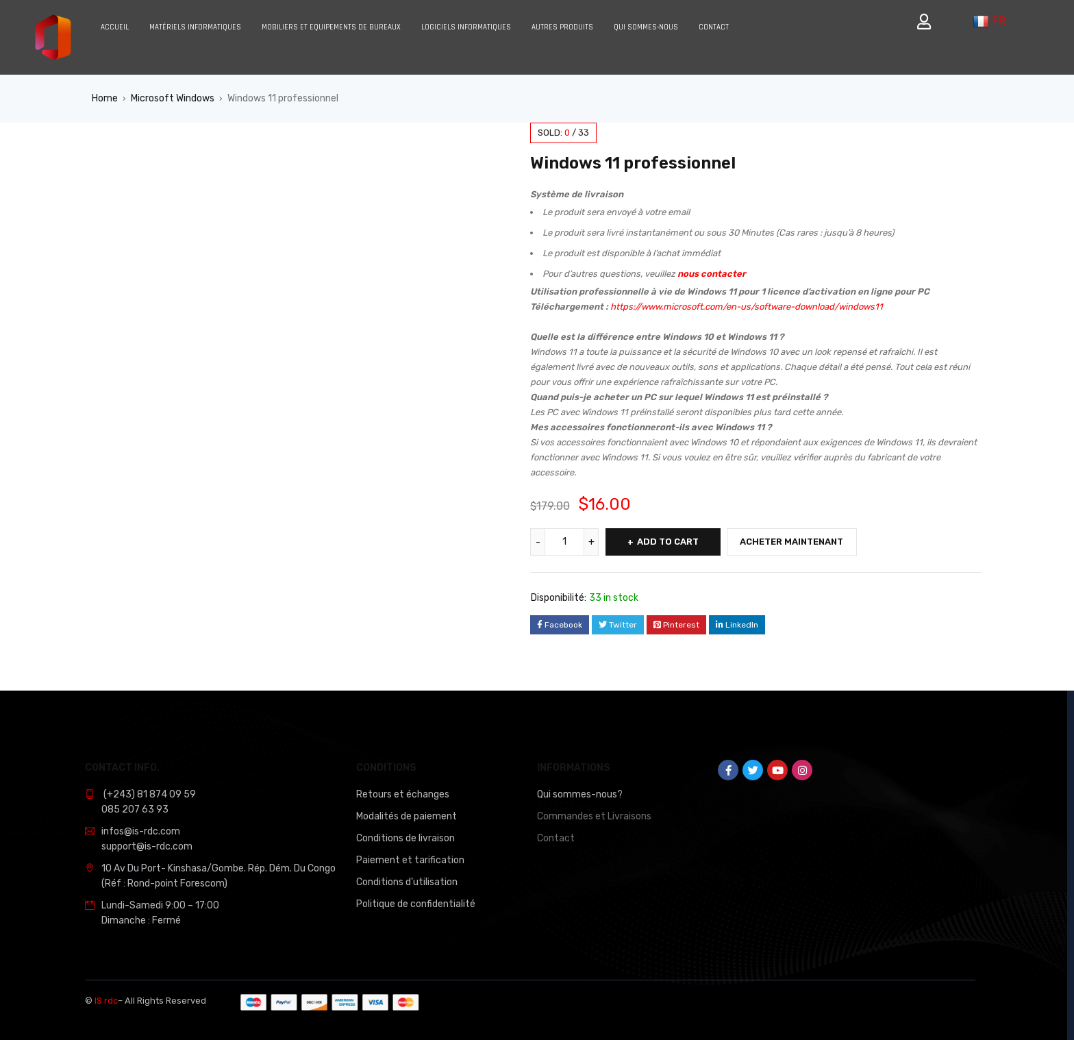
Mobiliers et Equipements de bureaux (331, 27)
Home (105, 98)
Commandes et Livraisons (594, 816)
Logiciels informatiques (466, 27)
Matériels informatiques (195, 27)
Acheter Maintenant (795, 541)
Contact (714, 27)
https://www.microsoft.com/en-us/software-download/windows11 (746, 306)
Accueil (115, 27)
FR (989, 21)
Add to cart (668, 541)
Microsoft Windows (172, 98)
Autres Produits (562, 27)
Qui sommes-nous (646, 27)
